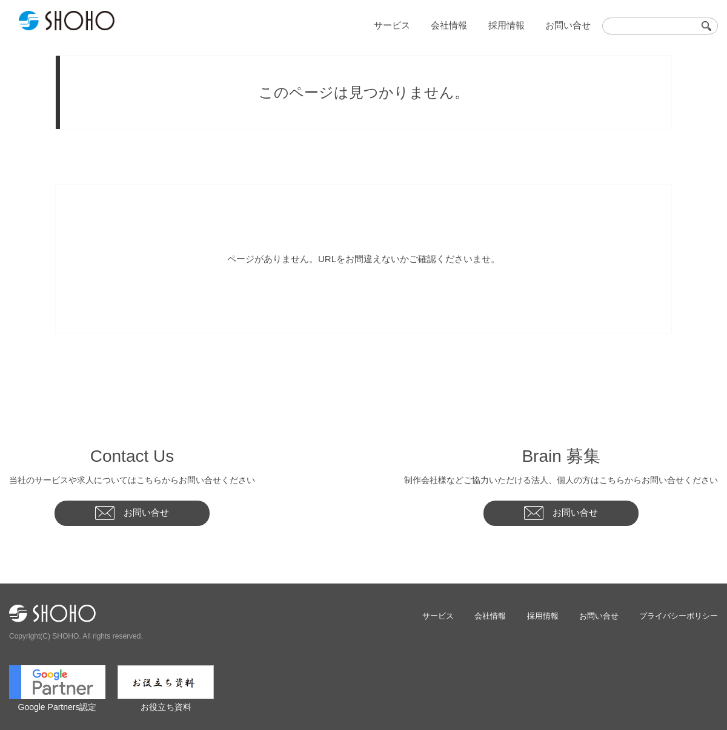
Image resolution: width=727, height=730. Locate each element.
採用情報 (515, 24)
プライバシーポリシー (678, 615)
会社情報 (462, 24)
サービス (410, 24)
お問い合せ (571, 24)
